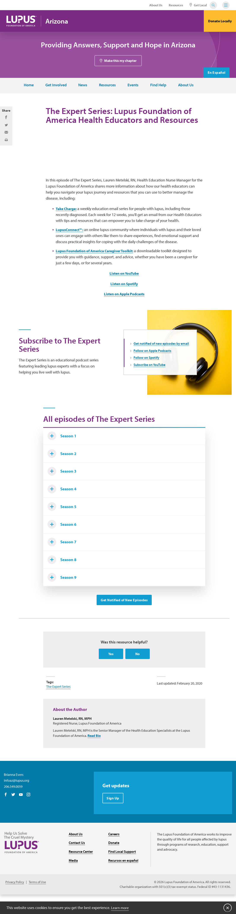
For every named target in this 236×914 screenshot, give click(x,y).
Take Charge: (67, 220)
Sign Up (113, 817)
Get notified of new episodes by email (161, 355)
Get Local (198, 5)
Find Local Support (122, 870)
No (137, 672)
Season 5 (63, 522)
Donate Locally (220, 21)
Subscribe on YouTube (149, 376)
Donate (113, 862)
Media (73, 879)
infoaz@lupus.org (16, 799)
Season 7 (63, 559)
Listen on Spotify (124, 295)
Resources (176, 5)
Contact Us (77, 862)
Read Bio (94, 754)
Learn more (120, 907)
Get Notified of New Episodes (124, 618)
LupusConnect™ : (71, 241)
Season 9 (63, 595)
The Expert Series (58, 705)
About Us (155, 5)
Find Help (158, 85)
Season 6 (63, 540)
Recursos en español (123, 879)
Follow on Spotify (146, 369)
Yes (111, 672)
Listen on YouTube (124, 284)
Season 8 (63, 577)
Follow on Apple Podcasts (152, 362)
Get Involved (55, 85)
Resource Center (81, 870)
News (82, 85)
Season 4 (63, 503)
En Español (216, 73)
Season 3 (63, 485)
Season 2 (63, 467)
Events (132, 85)
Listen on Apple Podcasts (124, 305)
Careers (114, 853)
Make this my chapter (120, 61)
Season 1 (63, 448)
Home (28, 85)
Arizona (58, 21)
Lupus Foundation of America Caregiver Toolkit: (98, 262)
